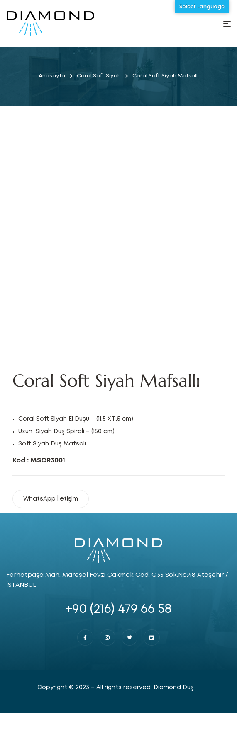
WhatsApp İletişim (50, 498)
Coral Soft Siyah (99, 76)
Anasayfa (52, 76)
